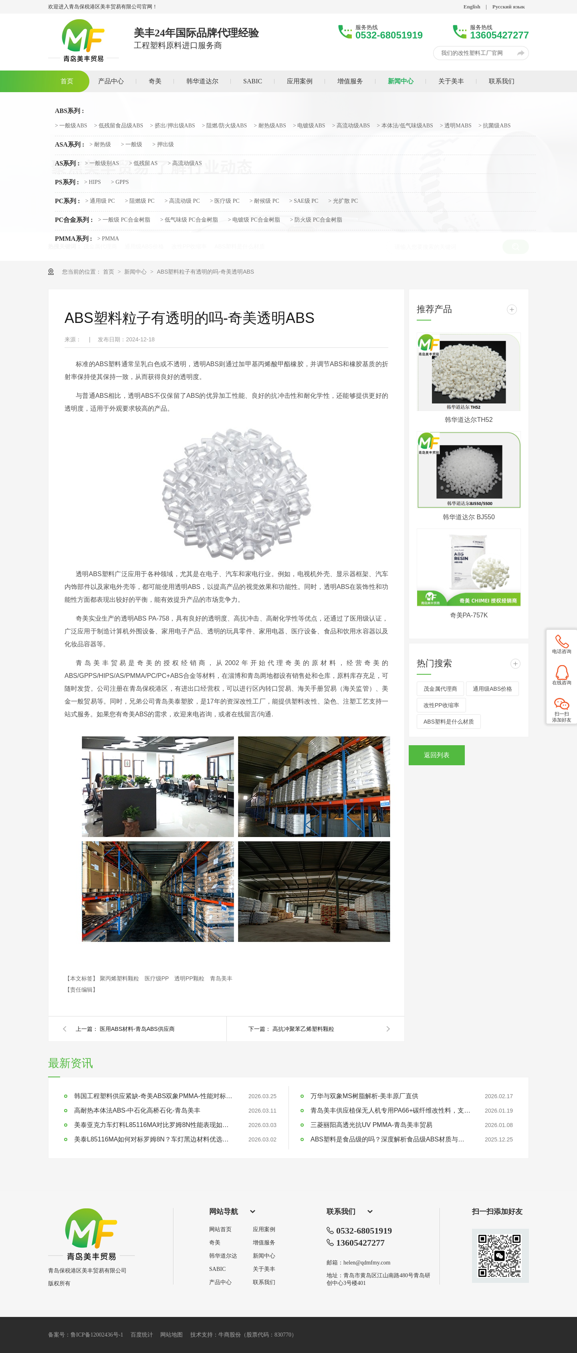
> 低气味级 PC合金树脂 (189, 220)
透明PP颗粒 (190, 978)
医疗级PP (157, 978)
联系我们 (264, 1282)
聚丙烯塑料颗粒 (120, 978)
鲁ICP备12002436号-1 (97, 1335)
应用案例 (264, 1229)
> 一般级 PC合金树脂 (124, 220)
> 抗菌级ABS (494, 126)
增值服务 (264, 1243)
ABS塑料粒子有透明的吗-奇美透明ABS (205, 271)
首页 (109, 271)
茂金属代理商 (440, 689)
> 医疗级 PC (225, 201)
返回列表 (437, 755)
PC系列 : (67, 201)
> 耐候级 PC (264, 201)
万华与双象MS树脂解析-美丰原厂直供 (364, 1096)
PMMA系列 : (73, 239)
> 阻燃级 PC (140, 201)
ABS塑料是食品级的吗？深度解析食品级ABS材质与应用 (391, 1139)
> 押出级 (163, 144)
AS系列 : (67, 163)
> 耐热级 (100, 144)
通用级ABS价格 (492, 689)
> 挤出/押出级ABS (172, 126)
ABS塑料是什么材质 (449, 721)
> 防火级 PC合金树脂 (316, 220)
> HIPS (92, 182)
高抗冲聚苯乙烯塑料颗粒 (303, 1029)
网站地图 (171, 1335)
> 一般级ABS (71, 126)
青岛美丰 (221, 978)
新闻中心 (136, 271)
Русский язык (508, 7)
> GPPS (120, 182)
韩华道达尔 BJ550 (469, 517)
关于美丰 (264, 1269)
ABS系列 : (69, 111)
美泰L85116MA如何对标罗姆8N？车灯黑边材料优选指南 (154, 1139)
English (472, 7)
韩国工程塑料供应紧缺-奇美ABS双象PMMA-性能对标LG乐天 (154, 1096)
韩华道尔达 (223, 1256)
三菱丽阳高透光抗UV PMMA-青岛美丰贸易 (371, 1124)
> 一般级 (131, 144)
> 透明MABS (456, 126)
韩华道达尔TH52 (468, 419)
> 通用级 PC (100, 201)
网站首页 (220, 1229)
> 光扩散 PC (343, 201)
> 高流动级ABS (351, 126)
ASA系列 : (69, 144)
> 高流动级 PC (182, 201)
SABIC (217, 1269)
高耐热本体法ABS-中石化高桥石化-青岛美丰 (137, 1110)
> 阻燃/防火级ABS (224, 126)
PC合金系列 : (74, 220)
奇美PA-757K (469, 615)
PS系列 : (67, 182)
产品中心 (220, 1282)
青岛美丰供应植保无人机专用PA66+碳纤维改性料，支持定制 (391, 1110)
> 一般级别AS (102, 163)
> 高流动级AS (184, 163)
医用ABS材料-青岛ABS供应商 (137, 1029)
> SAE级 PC (303, 201)
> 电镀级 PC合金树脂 (254, 220)
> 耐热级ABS (270, 126)
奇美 (214, 1243)
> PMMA (108, 239)
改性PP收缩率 (441, 705)
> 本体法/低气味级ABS (405, 126)
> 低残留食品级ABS (118, 126)
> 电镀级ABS (309, 126)
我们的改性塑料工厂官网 (472, 53)
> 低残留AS (143, 163)
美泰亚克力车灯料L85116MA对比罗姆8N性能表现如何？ (154, 1124)
